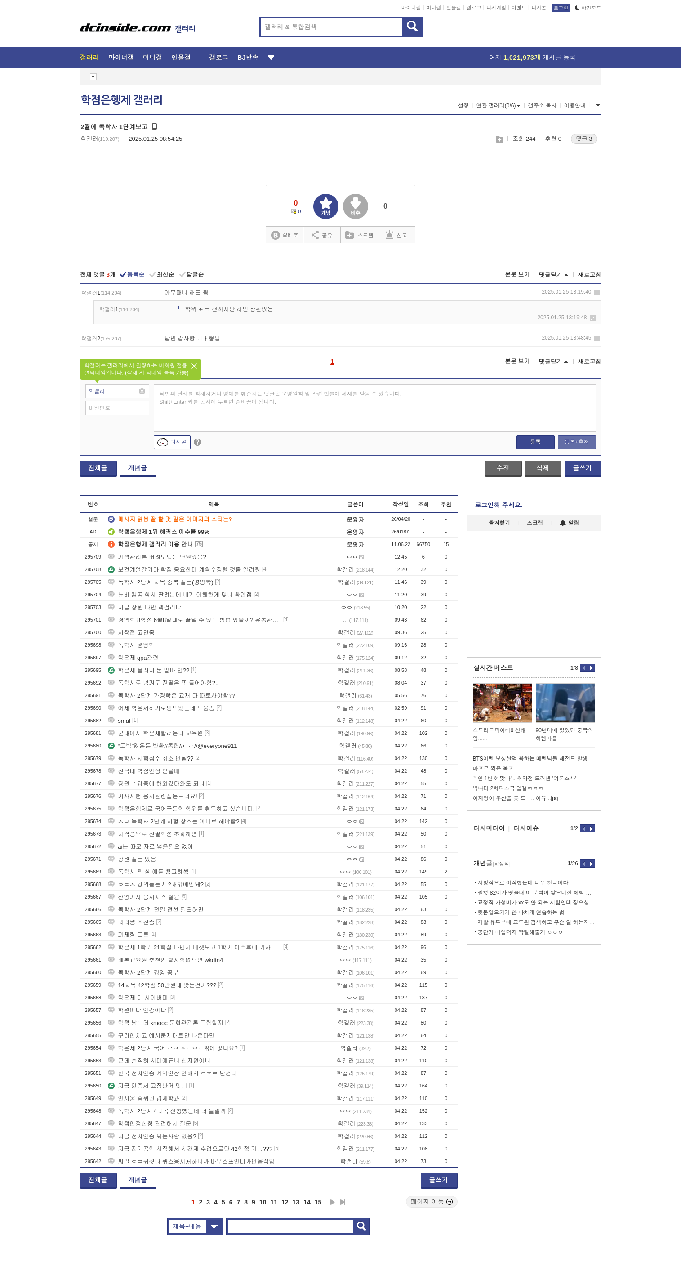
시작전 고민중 (131, 632)
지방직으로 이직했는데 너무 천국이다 (523, 883)
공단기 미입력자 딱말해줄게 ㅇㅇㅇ (520, 932)
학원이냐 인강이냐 (137, 1010)
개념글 (137, 468)
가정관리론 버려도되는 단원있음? (157, 557)
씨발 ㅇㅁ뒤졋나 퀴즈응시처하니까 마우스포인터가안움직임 (191, 1161)
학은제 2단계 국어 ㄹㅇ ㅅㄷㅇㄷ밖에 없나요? (173, 1048)
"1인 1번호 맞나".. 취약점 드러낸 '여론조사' (524, 778)
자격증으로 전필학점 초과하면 (152, 834)
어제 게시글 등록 (532, 57)
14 (307, 1202)
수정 (503, 468)
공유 (322, 234)
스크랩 (499, 139)
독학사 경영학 (131, 645)
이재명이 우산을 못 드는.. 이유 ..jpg (515, 798)
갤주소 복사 (542, 106)
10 (263, 1202)
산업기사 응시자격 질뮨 (143, 897)
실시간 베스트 (493, 667)
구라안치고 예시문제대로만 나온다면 (161, 1035)
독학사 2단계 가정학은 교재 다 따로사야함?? (171, 695)
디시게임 (496, 7)
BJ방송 (247, 57)
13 (296, 1202)
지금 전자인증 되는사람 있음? (152, 1136)
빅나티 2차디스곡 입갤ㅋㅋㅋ (508, 788)
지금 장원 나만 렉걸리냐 (144, 607)
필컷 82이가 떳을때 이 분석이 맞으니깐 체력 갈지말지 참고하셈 (536, 893)
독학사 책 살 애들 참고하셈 (148, 871)
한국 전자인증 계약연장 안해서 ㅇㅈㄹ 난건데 (172, 1073)
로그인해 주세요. (499, 505)
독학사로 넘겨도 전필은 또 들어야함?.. (163, 683)
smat (119, 720)
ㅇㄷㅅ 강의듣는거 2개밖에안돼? (156, 884)
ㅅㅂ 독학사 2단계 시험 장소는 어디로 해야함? (173, 821)
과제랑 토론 (128, 934)
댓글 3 (584, 138)
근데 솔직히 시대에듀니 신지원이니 (159, 1060)
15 (318, 1202)
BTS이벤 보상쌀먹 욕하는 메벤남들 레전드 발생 (530, 759)
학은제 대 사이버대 (138, 997)
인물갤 (453, 7)
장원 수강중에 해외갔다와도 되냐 (156, 783)
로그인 (561, 8)
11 (273, 1202)
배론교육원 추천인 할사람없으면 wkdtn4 (165, 960)
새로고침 (589, 275)
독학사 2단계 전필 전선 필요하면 (156, 909)
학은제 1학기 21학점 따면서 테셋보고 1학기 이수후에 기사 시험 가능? (194, 947)
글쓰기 (582, 468)
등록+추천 (576, 442)
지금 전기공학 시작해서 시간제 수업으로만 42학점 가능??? (190, 1149)
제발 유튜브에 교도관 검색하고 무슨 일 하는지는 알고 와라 (536, 922)
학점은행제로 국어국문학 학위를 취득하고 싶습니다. (181, 809)
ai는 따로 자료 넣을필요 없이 (150, 846)
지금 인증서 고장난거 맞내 (147, 1086)
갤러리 (89, 57)
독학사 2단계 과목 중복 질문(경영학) (160, 582)
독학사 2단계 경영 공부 (143, 972)
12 (285, 1202)
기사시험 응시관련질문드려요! (152, 796)
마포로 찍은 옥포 (493, 768)
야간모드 (588, 8)
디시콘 (539, 7)
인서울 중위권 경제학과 (143, 1098)
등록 (535, 442)
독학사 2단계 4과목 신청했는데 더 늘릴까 (167, 1111)
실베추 (284, 235)
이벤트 (519, 7)
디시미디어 (489, 828)
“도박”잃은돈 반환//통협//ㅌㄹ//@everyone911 (172, 746)
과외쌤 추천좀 (131, 922)
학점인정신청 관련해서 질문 (149, 1123)
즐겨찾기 (499, 523)
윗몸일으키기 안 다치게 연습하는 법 (521, 912)
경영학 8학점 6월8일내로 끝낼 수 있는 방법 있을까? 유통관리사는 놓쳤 (194, 620)
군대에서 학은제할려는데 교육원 (155, 733)
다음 (332, 1202)
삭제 (597, 292)
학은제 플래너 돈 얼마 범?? (148, 670)
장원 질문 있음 (132, 859)
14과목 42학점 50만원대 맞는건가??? (162, 985)
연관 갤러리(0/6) (498, 106)
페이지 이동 (432, 1201)
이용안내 (575, 106)
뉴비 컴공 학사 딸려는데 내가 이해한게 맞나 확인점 (180, 594)
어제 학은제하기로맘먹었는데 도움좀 (161, 708)
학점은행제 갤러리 (122, 100)
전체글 (98, 468)
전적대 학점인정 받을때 (143, 771)
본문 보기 (517, 274)
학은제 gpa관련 (133, 657)
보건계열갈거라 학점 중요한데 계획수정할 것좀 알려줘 (184, 569)
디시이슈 (526, 828)
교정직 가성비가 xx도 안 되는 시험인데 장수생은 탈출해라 (536, 903)
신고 (396, 234)
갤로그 (474, 7)
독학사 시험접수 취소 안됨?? (150, 758)
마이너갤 (411, 7)
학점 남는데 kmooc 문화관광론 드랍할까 (165, 1023)
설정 (463, 106)
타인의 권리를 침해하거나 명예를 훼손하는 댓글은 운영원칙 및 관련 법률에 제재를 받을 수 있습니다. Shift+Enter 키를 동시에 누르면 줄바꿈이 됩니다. (281, 398)
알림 (569, 523)
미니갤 (433, 7)
